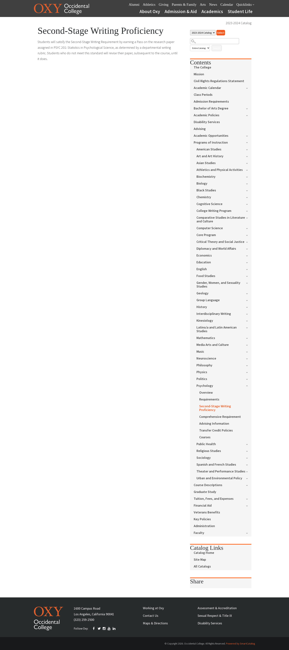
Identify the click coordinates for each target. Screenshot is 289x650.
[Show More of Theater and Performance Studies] (248, 471)
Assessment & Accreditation (217, 608)
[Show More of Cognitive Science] (248, 204)
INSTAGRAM (104, 628)
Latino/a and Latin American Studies (216, 329)
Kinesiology (204, 321)
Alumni (134, 4)
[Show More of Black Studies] (248, 190)
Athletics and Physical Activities (219, 170)
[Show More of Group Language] (248, 300)
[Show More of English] (248, 269)
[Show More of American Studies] (248, 149)
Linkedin (114, 628)
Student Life (240, 11)
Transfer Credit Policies (216, 430)
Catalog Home (204, 553)
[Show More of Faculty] (248, 532)
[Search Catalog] (214, 41)
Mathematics (205, 338)
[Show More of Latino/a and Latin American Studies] (248, 327)
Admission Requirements (211, 102)
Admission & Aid (181, 11)
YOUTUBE (109, 628)
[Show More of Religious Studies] (248, 451)
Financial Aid (203, 506)
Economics (204, 255)
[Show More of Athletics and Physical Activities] (248, 169)
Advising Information (214, 424)
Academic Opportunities (211, 136)
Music (200, 352)
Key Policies (202, 519)
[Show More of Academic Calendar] (248, 88)
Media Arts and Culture (212, 345)
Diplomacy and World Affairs (216, 249)
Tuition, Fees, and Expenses (214, 499)
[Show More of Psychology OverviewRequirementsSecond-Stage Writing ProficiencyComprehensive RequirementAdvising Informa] (248, 385)
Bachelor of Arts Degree (211, 108)
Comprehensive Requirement (220, 417)
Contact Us (150, 615)
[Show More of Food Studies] (248, 276)
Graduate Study (205, 492)
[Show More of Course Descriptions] (248, 485)
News (213, 4)
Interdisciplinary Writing (213, 314)
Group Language (208, 300)
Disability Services (207, 122)
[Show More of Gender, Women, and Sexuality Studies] (248, 282)
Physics (201, 372)
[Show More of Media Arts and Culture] (248, 344)
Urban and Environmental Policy (219, 478)
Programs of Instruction (211, 143)
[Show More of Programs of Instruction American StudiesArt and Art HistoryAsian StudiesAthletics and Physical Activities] (248, 142)
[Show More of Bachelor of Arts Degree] (248, 108)
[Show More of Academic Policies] (248, 115)
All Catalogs (202, 566)
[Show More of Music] (248, 351)
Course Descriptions (208, 485)
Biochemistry (205, 177)
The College (202, 67)
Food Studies (205, 276)
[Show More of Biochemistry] (248, 176)
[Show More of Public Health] (248, 444)
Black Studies (206, 190)
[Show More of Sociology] (248, 457)
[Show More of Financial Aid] (248, 505)
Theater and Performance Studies (220, 471)
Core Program (206, 235)
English (201, 269)
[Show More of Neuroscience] (248, 358)
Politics (201, 379)
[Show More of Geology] (248, 293)
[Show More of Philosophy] (248, 365)
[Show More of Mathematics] (248, 338)
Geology (202, 293)
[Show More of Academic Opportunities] (248, 135)
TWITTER (99, 628)
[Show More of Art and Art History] (248, 156)
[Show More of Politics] (248, 379)
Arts (203, 4)
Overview (206, 393)
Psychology (204, 386)
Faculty (199, 533)
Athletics (149, 4)
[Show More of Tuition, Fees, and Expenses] (248, 498)
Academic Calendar (207, 88)
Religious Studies (208, 451)
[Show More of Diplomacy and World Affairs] (248, 248)
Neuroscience (206, 358)
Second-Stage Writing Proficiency (215, 408)
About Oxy (150, 11)
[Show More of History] (248, 307)
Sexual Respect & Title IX (215, 615)
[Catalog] (203, 32)
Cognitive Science (209, 204)
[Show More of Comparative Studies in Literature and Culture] (248, 217)
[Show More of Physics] (248, 372)
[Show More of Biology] (248, 183)
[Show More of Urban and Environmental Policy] (248, 478)
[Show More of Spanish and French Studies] (248, 464)
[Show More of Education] (248, 262)
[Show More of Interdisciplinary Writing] (248, 313)
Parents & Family (184, 4)
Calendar (226, 4)
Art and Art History (209, 156)
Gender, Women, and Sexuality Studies (218, 284)
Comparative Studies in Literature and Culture (220, 219)
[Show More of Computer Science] (248, 228)
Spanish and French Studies (216, 465)
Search (216, 48)
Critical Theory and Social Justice (220, 242)
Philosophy (204, 365)
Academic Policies (206, 115)
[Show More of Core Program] (248, 235)
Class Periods (203, 95)
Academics (212, 11)
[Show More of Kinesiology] (248, 320)
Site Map (200, 560)
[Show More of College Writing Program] (248, 210)
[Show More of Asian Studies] (248, 163)
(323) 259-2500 (84, 620)
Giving (163, 4)
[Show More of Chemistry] (248, 197)
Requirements (209, 399)
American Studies (208, 149)
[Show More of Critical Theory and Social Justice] (248, 241)
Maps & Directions (155, 623)
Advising (200, 129)
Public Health (206, 444)
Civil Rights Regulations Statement (219, 81)
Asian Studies (206, 163)
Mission (199, 74)
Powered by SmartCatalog (240, 643)
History (201, 307)
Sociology (203, 458)
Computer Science (209, 228)
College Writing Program (213, 211)
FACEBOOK (94, 628)
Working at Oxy (153, 608)
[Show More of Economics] (248, 255)
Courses (204, 437)
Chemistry (203, 197)
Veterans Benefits (207, 512)
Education (203, 262)
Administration (204, 526)
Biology (201, 183)
